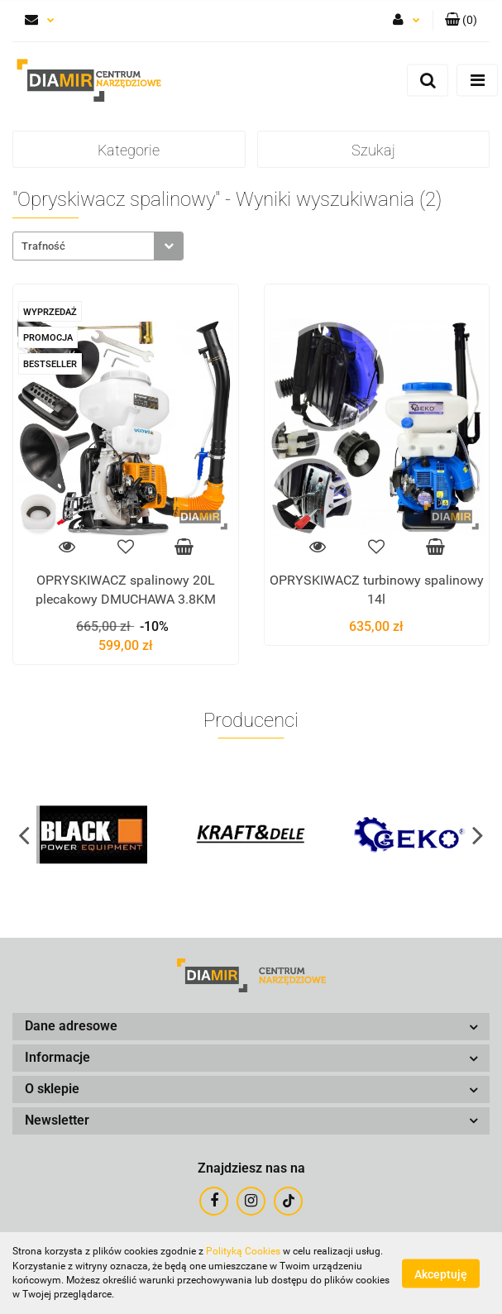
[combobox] (98, 246)
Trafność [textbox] (43, 246)
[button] (461, 20)
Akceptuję (440, 1273)
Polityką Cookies (243, 1251)
